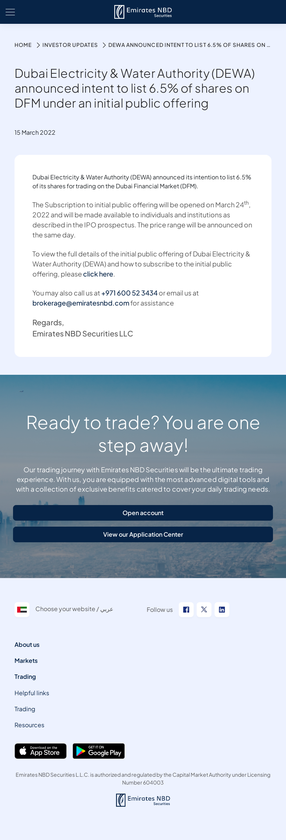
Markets (26, 660)
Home (23, 44)
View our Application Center (143, 534)
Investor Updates (70, 44)
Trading (25, 676)
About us (27, 644)
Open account (143, 513)
